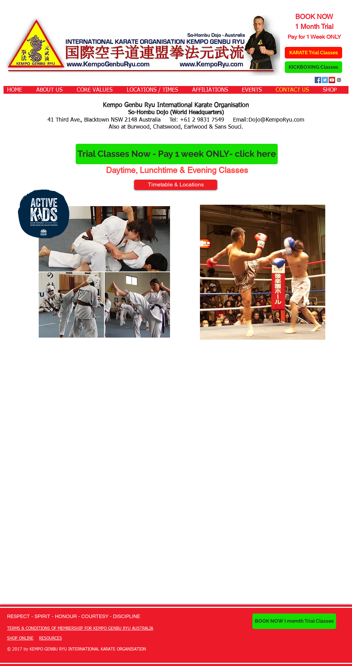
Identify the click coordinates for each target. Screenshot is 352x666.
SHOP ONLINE (20, 638)
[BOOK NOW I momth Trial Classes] (294, 621)
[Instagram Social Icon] (339, 80)
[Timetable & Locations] (175, 185)
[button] (53, 89)
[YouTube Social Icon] (332, 80)
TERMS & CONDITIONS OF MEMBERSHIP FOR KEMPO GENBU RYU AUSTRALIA (80, 629)
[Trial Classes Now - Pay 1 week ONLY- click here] (177, 154)
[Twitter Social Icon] (325, 80)
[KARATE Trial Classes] (313, 52)
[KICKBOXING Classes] (313, 67)
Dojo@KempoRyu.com (276, 120)
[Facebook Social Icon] (318, 80)
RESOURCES (50, 638)
